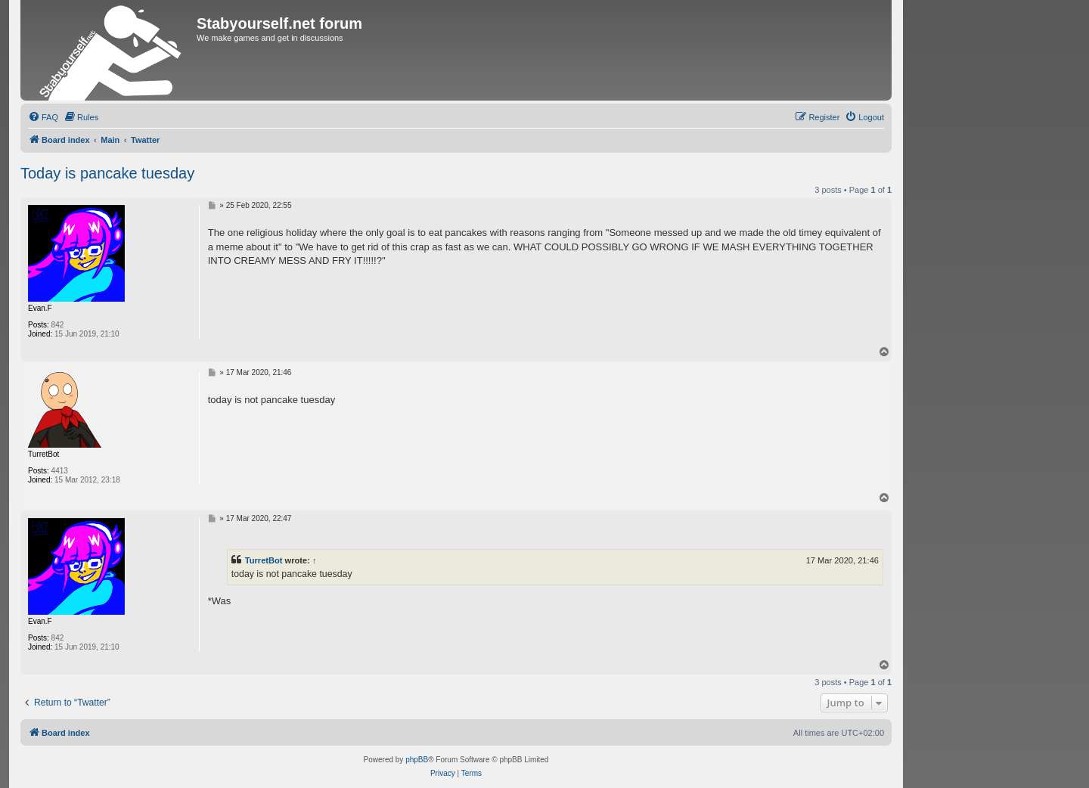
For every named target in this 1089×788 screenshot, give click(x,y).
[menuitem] (43, 117)
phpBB (416, 759)
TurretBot (264, 560)
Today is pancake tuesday (107, 173)
